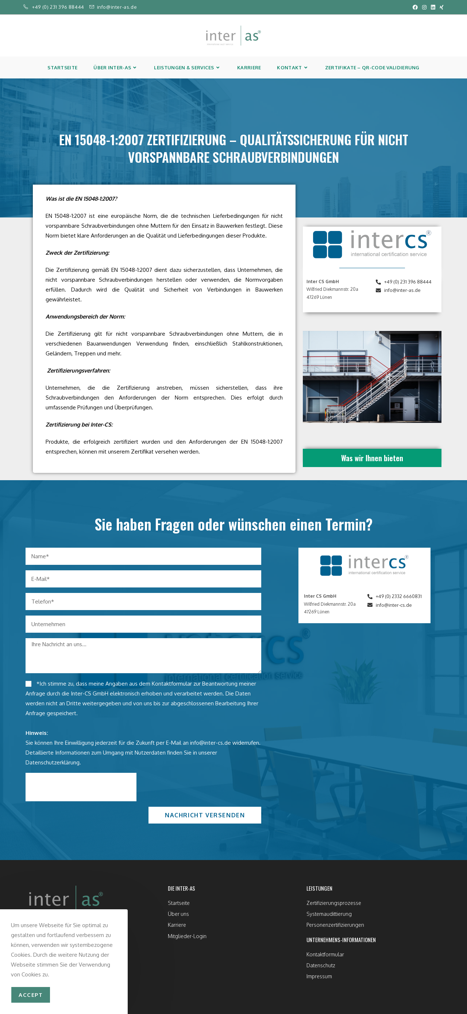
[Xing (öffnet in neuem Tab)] (440, 7)
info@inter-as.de (117, 7)
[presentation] (81, 787)
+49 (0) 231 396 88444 (58, 7)
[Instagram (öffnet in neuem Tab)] (424, 7)
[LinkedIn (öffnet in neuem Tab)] (433, 7)
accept (31, 994)
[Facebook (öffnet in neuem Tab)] (415, 7)
